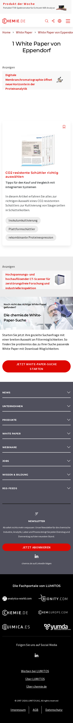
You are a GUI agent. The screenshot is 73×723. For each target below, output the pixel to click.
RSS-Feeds (9, 488)
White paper (11, 433)
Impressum (18, 710)
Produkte (9, 419)
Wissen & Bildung (15, 474)
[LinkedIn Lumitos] (36, 656)
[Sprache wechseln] (59, 21)
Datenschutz (53, 710)
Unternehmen (12, 406)
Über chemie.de (36, 686)
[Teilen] (53, 21)
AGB (35, 710)
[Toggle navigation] (68, 21)
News (6, 392)
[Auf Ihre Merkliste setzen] (64, 127)
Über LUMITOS (35, 679)
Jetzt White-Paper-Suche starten (36, 366)
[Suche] (46, 21)
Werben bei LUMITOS (35, 671)
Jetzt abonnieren (36, 547)
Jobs (5, 460)
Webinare (9, 447)
